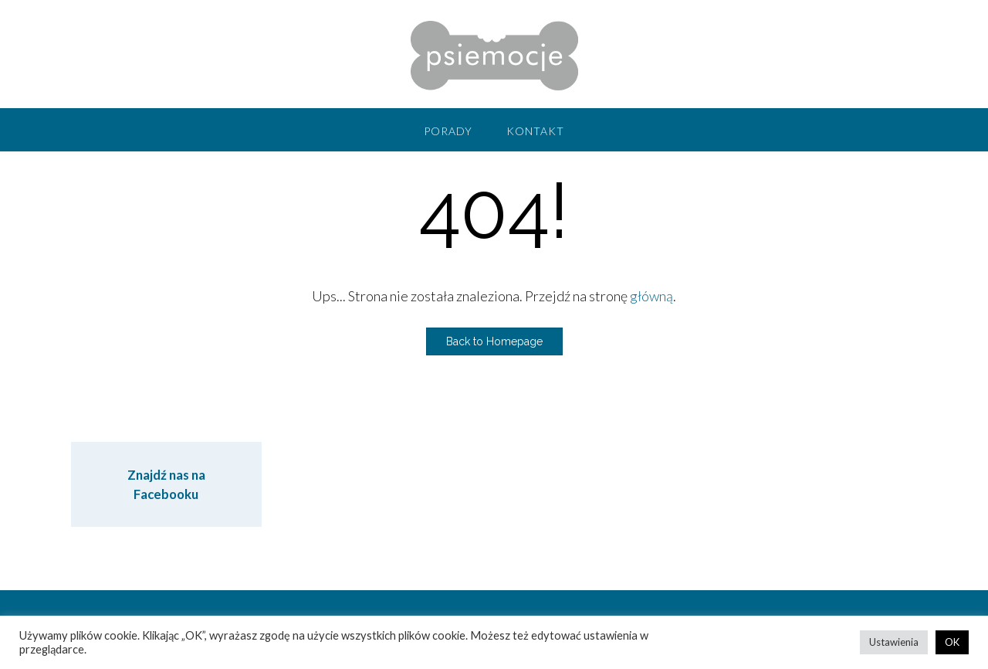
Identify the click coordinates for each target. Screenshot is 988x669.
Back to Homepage (494, 341)
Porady (448, 131)
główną (651, 295)
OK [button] (952, 642)
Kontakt (535, 131)
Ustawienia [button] (894, 642)
